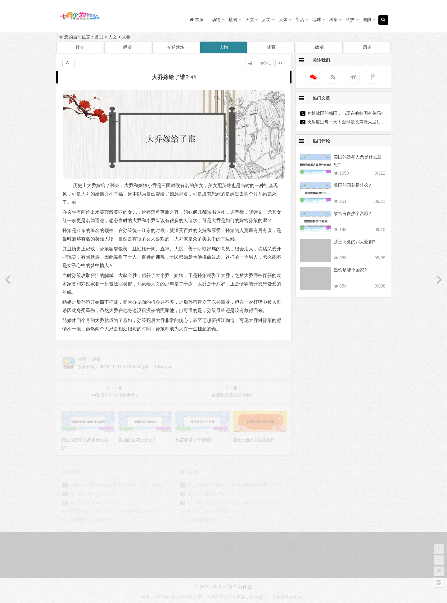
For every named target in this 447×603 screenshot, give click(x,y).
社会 (79, 47)
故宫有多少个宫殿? (352, 213)
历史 (367, 47)
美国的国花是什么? (352, 185)
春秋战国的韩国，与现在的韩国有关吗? (345, 113)
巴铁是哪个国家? (350, 269)
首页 (99, 36)
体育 (271, 47)
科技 (350, 19)
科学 (333, 19)
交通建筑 (175, 47)
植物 (232, 19)
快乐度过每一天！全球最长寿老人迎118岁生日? (353, 121)
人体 (283, 19)
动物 (216, 19)
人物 (126, 36)
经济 (127, 47)
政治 (319, 47)
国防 (367, 19)
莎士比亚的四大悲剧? (354, 241)
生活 (300, 19)
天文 (249, 19)
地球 (316, 19)
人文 (266, 19)
